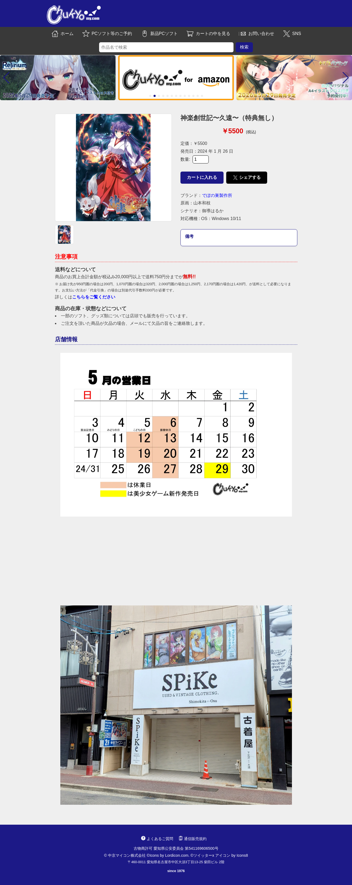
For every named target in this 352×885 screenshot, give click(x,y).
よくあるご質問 (157, 839)
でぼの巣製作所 (217, 195)
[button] (6, 78)
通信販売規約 (193, 839)
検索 (244, 47)
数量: (194, 159)
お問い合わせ (256, 34)
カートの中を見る (208, 34)
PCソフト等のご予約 (107, 34)
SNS (292, 34)
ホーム (62, 34)
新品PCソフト (159, 34)
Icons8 (242, 855)
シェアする (247, 177)
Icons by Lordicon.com (168, 855)
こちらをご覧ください (93, 297)
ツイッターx (203, 855)
